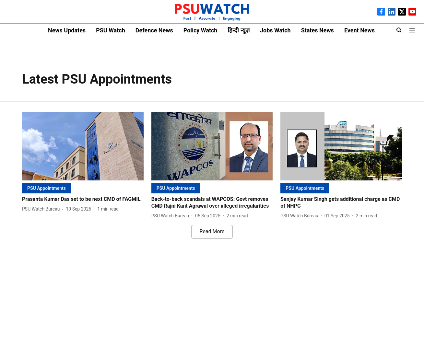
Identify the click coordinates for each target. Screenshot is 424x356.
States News (317, 30)
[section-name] (46, 188)
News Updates (67, 30)
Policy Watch (200, 30)
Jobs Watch (275, 30)
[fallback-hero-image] (83, 146)
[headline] (83, 199)
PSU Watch (110, 30)
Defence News (154, 30)
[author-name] (42, 209)
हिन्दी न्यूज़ (238, 30)
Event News (359, 30)
